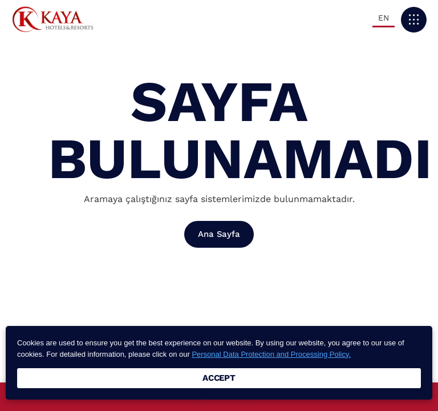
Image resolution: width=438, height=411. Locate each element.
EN (383, 17)
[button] (413, 19)
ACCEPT (219, 378)
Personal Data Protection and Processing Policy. (271, 354)
